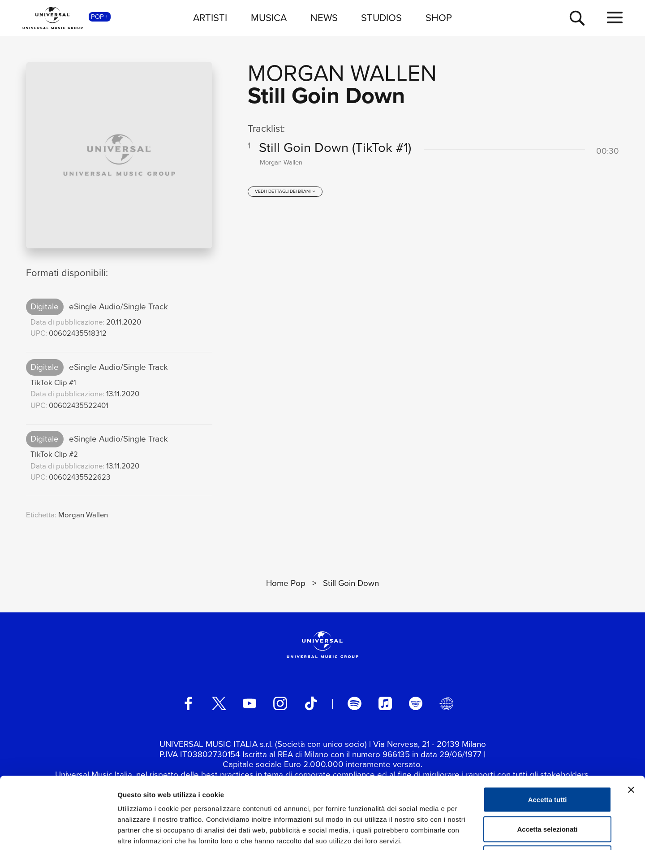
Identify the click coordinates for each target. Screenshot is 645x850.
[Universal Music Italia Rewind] (446, 703)
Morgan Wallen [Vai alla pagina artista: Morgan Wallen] (342, 73)
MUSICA (269, 17)
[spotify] (354, 703)
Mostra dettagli (471, 832)
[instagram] (280, 703)
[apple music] (385, 703)
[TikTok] (311, 703)
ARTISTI (210, 17)
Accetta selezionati (547, 762)
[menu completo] (615, 17)
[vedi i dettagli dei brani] (285, 191)
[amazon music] (416, 703)
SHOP (439, 17)
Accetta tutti (547, 732)
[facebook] (188, 703)
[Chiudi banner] (631, 723)
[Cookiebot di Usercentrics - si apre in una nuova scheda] (58, 832)
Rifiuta (547, 791)
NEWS (324, 17)
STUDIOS (381, 17)
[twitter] (219, 703)
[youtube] (249, 703)
